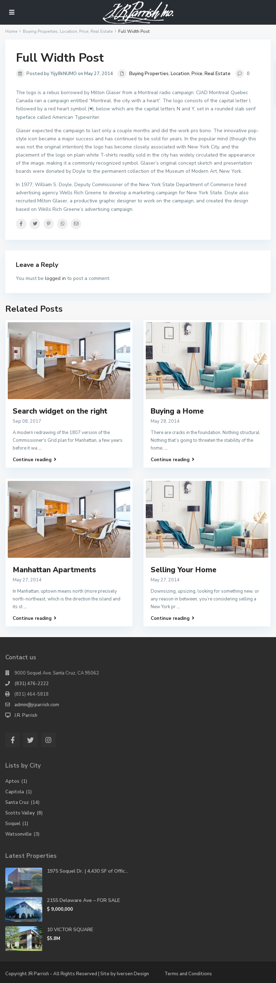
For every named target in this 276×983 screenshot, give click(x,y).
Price (197, 74)
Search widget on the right (60, 411)
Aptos (12, 781)
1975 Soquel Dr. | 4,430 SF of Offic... (87, 871)
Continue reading (34, 459)
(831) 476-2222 (31, 683)
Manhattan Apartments (54, 570)
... (40, 448)
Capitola (14, 792)
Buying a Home (177, 411)
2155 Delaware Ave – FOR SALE (83, 900)
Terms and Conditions (188, 974)
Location (180, 74)
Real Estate (218, 74)
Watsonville (18, 834)
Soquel (12, 823)
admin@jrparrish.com (36, 705)
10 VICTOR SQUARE (70, 929)
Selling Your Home (184, 570)
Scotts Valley (20, 813)
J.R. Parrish (25, 715)
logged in (55, 278)
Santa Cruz (17, 802)
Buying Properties (149, 74)
